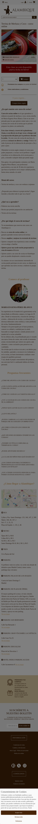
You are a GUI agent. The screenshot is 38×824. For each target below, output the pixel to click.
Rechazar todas (19, 817)
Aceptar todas (18, 812)
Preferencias (18, 821)
